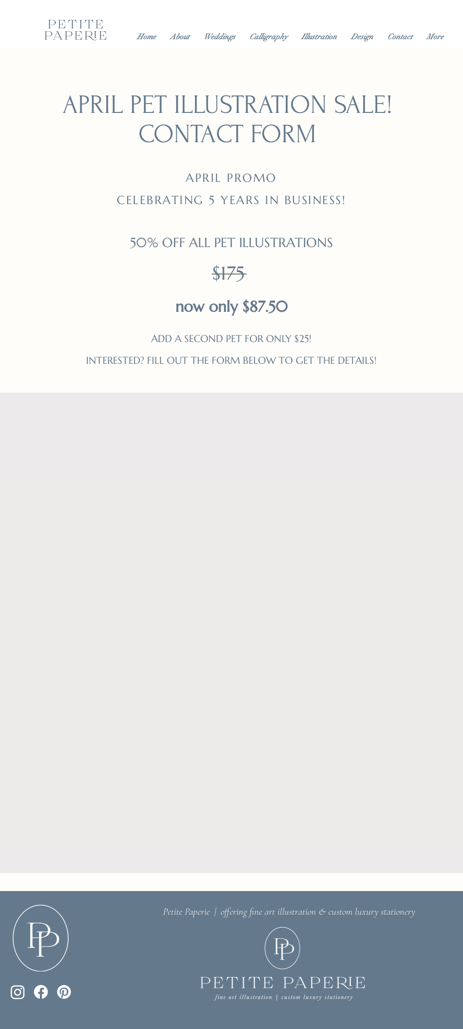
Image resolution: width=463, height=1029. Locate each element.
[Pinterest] (64, 992)
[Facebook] (41, 992)
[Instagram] (18, 992)
